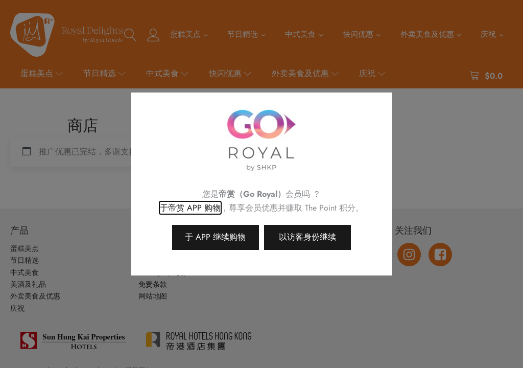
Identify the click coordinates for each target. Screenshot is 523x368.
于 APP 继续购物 (215, 237)
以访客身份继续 (307, 237)
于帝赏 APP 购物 (190, 208)
